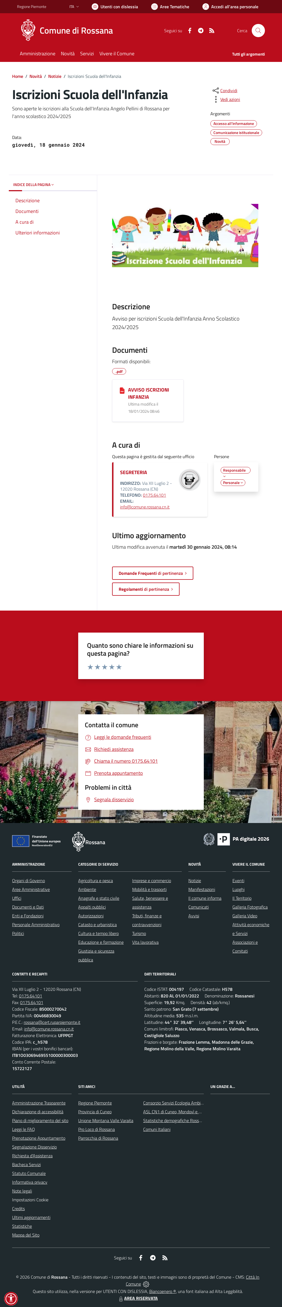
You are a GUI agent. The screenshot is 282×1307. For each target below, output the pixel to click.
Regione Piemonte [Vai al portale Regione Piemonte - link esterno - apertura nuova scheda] (31, 6)
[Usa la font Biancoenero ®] (115, 6)
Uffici (16, 898)
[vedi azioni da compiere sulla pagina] (225, 99)
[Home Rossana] (68, 30)
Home (17, 76)
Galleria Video (244, 915)
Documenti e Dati (28, 907)
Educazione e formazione (101, 942)
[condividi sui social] (224, 90)
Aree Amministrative (31, 889)
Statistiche (22, 1226)
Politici (18, 933)
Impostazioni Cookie (30, 1199)
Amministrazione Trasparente (39, 1103)
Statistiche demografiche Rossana (174, 1120)
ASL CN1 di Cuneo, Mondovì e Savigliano (180, 1111)
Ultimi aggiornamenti (31, 1217)
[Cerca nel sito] (258, 30)
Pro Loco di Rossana (96, 1129)
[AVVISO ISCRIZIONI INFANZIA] (122, 390)
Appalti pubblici (92, 907)
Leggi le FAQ (23, 1129)
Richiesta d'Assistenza (32, 1155)
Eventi (238, 880)
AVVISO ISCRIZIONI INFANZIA (148, 393)
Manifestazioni (201, 889)
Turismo (139, 933)
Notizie (54, 76)
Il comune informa (204, 898)
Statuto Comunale (29, 1173)
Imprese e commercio (151, 880)
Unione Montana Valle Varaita (105, 1120)
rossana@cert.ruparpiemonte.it (52, 1022)
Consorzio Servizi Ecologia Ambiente (176, 1103)
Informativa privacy (29, 1182)
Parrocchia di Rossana (98, 1138)
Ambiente (87, 889)
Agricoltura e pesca (95, 880)
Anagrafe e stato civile (98, 898)
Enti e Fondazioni (28, 915)
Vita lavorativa (145, 942)
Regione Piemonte (95, 1103)
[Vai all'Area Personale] (230, 6)
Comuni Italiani (156, 1129)
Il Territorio (241, 898)
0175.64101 (154, 495)
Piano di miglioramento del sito (40, 1120)
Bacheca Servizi (26, 1164)
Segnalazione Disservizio (34, 1147)
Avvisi (193, 915)
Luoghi (238, 889)
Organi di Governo (28, 880)
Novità (35, 76)
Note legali (22, 1191)
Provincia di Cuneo (95, 1111)
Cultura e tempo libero (98, 933)
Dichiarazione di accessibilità (37, 1111)
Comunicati (198, 907)
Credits (18, 1208)
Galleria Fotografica (250, 907)
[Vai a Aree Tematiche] (170, 6)
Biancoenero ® (162, 1291)
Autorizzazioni (91, 915)
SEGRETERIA (133, 472)
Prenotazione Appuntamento (38, 1138)
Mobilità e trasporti (149, 889)
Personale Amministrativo (35, 924)
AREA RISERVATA (138, 1298)
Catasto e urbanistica (97, 924)
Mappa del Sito (25, 1235)
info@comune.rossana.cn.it (145, 507)
